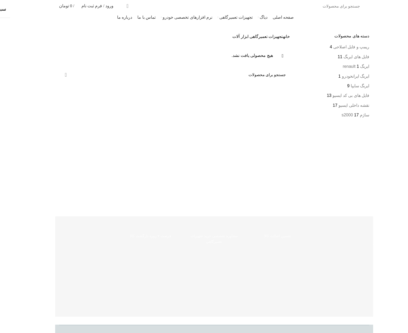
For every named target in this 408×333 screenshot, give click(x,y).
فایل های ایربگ (346, 57)
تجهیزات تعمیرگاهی (256, 36)
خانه (276, 36)
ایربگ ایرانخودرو (345, 76)
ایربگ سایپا (350, 86)
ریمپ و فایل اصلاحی (341, 47)
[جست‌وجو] (232, 6)
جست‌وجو (117, 6)
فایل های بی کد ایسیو (340, 95)
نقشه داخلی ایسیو (343, 105)
